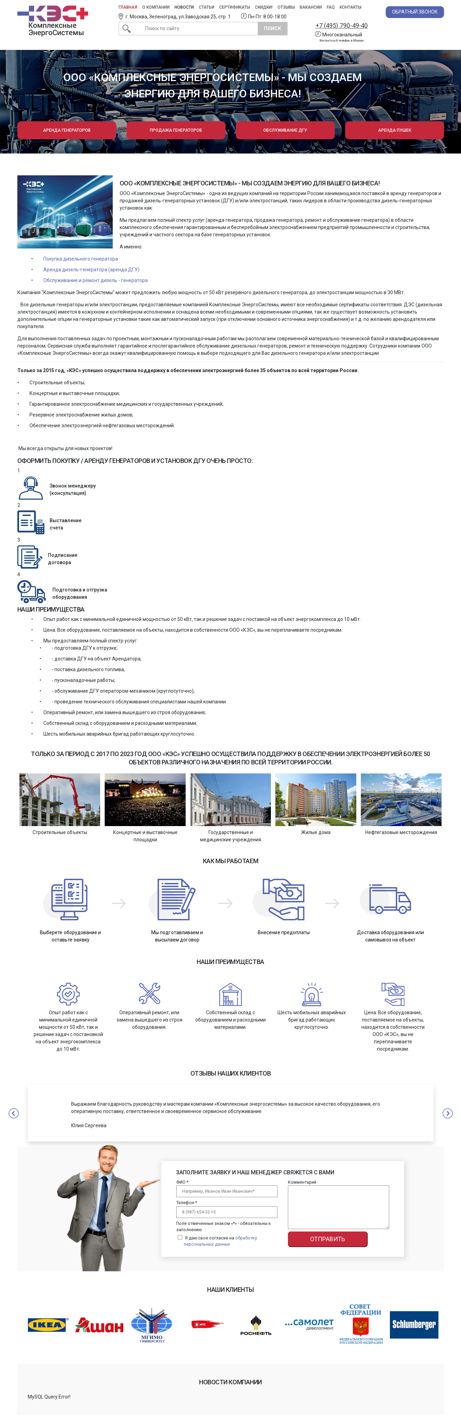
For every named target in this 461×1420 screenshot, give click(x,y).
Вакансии (311, 7)
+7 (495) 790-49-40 (341, 25)
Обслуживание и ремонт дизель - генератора (95, 280)
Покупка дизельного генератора (80, 259)
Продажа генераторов (176, 130)
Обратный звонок (415, 12)
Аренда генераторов (67, 130)
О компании (156, 7)
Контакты (350, 7)
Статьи (206, 7)
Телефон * (186, 1202)
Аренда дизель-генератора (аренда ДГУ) (91, 269)
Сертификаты (234, 7)
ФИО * (182, 1182)
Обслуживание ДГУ (285, 130)
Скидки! (264, 7)
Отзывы (286, 7)
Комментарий (302, 1182)
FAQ (331, 7)
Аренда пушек (394, 130)
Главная (128, 7)
